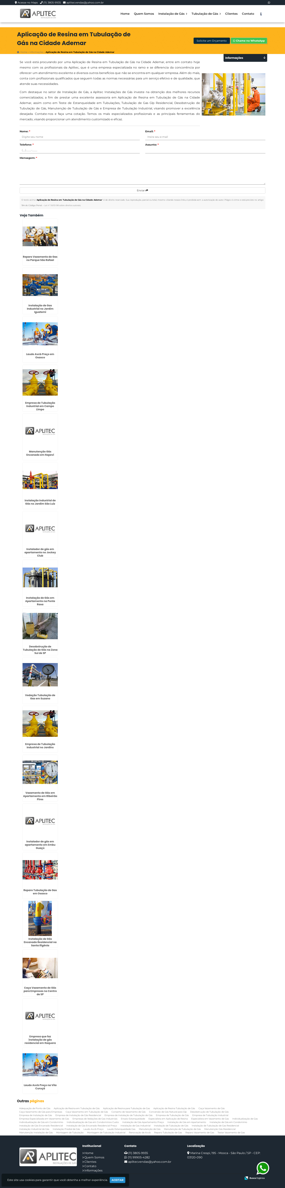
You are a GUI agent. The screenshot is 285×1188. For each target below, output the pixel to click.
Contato (248, 13)
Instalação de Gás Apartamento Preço (143, 1122)
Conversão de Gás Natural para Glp (168, 1111)
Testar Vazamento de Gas (231, 1132)
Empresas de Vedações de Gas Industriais (95, 1118)
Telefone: (27, 144)
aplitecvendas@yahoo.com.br (85, 2)
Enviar (142, 190)
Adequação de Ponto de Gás (34, 1108)
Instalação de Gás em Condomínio (228, 1122)
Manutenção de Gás (149, 1128)
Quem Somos (144, 13)
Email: (150, 131)
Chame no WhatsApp (249, 41)
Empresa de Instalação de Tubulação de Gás (128, 1115)
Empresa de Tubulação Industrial (210, 1115)
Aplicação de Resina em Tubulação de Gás (77, 1108)
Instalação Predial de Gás (66, 1128)
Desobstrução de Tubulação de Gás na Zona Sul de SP (40, 650)
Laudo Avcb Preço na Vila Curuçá (40, 1086)
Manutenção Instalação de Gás (36, 1132)
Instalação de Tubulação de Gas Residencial (215, 1125)
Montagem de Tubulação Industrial (106, 1132)
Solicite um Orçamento (212, 41)
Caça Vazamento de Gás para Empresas (40, 1111)
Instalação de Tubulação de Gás (171, 1125)
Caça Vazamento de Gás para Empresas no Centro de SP (40, 991)
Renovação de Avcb (140, 1132)
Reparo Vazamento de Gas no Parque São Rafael (40, 258)
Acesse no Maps (28, 2)
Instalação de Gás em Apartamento (186, 1122)
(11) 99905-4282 (139, 1157)
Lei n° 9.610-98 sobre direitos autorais (62, 205)
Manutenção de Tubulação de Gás (182, 1128)
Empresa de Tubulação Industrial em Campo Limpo (40, 406)
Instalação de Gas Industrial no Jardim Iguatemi (40, 308)
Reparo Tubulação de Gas (168, 1132)
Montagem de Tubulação (70, 1132)
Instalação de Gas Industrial (135, 1125)
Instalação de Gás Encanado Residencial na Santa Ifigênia (40, 942)
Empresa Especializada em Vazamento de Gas (44, 1118)
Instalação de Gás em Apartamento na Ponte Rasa (40, 601)
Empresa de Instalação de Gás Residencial (78, 1115)
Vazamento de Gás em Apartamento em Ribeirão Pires (40, 796)
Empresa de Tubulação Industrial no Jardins (40, 745)
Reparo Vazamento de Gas (199, 1132)
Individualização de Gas (245, 1118)
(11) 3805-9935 (52, 2)
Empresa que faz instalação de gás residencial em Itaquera (40, 1039)
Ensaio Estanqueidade (133, 1118)
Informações (93, 1170)
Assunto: (152, 144)
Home (125, 13)
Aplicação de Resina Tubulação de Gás (174, 1108)
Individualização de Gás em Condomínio (41, 1122)
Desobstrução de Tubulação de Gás (209, 1111)
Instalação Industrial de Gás (34, 1128)
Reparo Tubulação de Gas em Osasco (40, 891)
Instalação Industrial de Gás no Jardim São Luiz (40, 501)
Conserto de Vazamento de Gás (128, 1111)
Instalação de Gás (172, 13)
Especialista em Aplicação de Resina (168, 1118)
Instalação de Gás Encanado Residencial (41, 1125)
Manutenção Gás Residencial (220, 1128)
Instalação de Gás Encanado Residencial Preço (91, 1125)
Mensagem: (28, 158)
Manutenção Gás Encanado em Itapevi (40, 453)
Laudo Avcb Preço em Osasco (40, 355)
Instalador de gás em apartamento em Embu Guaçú (40, 844)
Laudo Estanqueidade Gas (121, 1128)
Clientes (231, 13)
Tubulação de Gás (206, 13)
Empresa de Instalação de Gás (35, 1115)
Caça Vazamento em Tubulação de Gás (87, 1111)
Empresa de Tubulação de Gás (172, 1115)
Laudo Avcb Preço (93, 1128)
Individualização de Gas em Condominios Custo (93, 1122)
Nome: (25, 131)
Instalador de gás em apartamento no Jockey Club (40, 552)
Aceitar (117, 1180)
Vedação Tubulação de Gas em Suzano (40, 696)
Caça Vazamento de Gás (211, 1108)
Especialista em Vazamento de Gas (210, 1118)
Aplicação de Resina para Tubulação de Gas (126, 1108)
